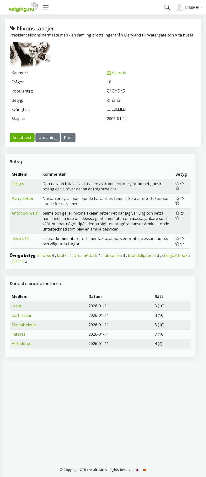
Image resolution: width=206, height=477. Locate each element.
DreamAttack (85, 255)
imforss (44, 255)
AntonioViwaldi (25, 213)
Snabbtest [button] (22, 137)
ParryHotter (23, 198)
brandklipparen (142, 255)
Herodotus (21, 343)
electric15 (20, 238)
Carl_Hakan (22, 315)
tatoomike (112, 255)
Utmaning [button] (48, 137)
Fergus (18, 183)
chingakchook (174, 255)
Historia (116, 72)
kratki (62, 255)
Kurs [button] (68, 137)
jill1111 (18, 261)
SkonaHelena (24, 324)
